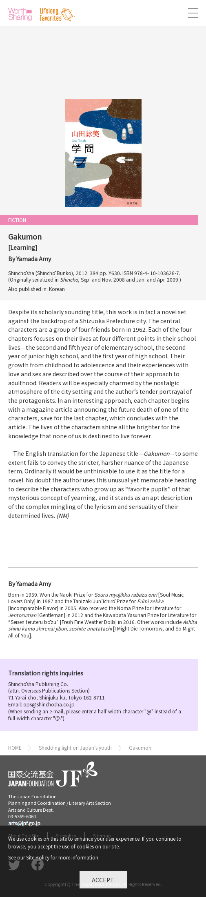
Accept (103, 881)
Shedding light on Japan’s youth (75, 747)
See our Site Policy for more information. (54, 859)
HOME (15, 747)
